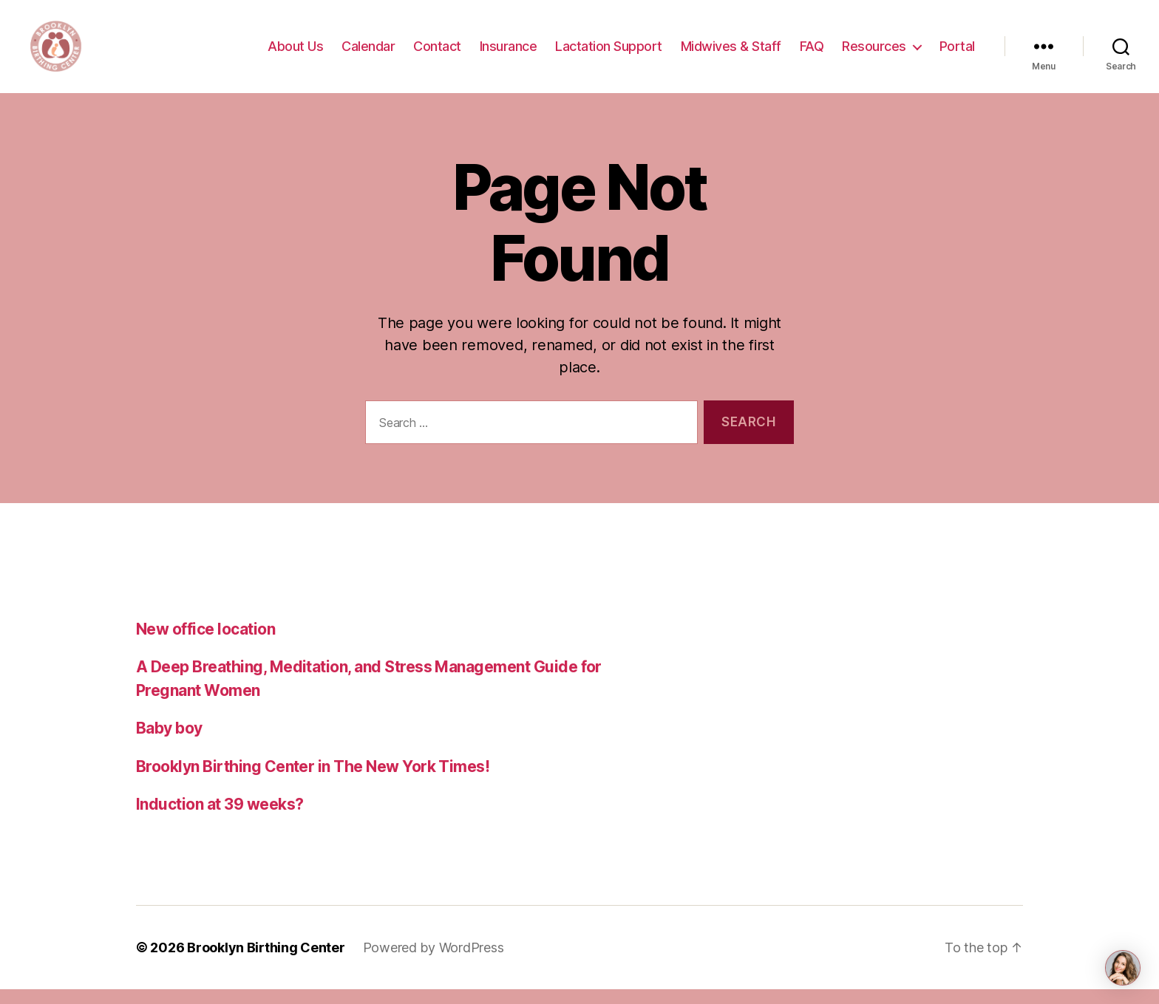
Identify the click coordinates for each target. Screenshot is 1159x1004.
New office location (205, 644)
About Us (295, 53)
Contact (437, 53)
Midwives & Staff (731, 53)
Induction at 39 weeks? (219, 819)
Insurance (508, 53)
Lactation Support (608, 53)
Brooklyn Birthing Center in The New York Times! (312, 781)
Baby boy (169, 743)
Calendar (368, 53)
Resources (874, 53)
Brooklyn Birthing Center (266, 962)
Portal (957, 53)
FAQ (812, 53)
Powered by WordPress (433, 962)
